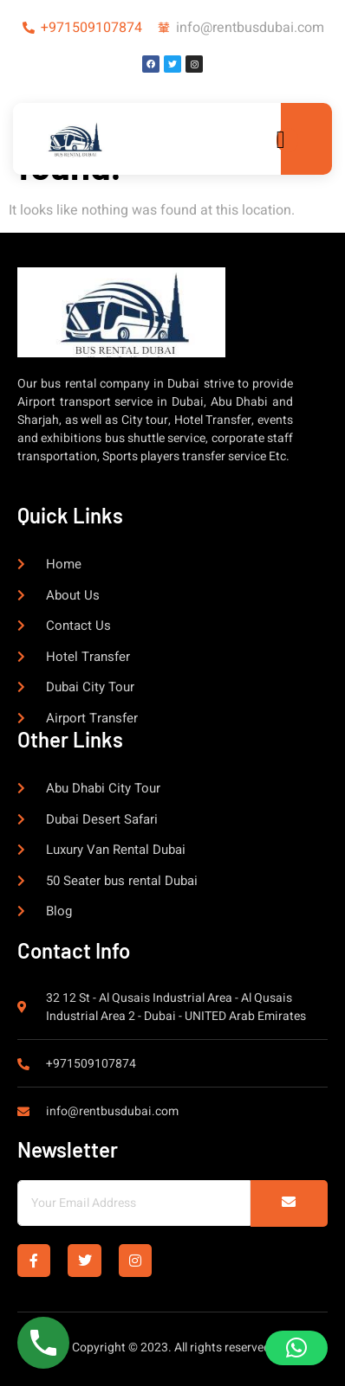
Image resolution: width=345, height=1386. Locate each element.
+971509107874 (91, 27)
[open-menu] (287, 140)
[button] (296, 1348)
